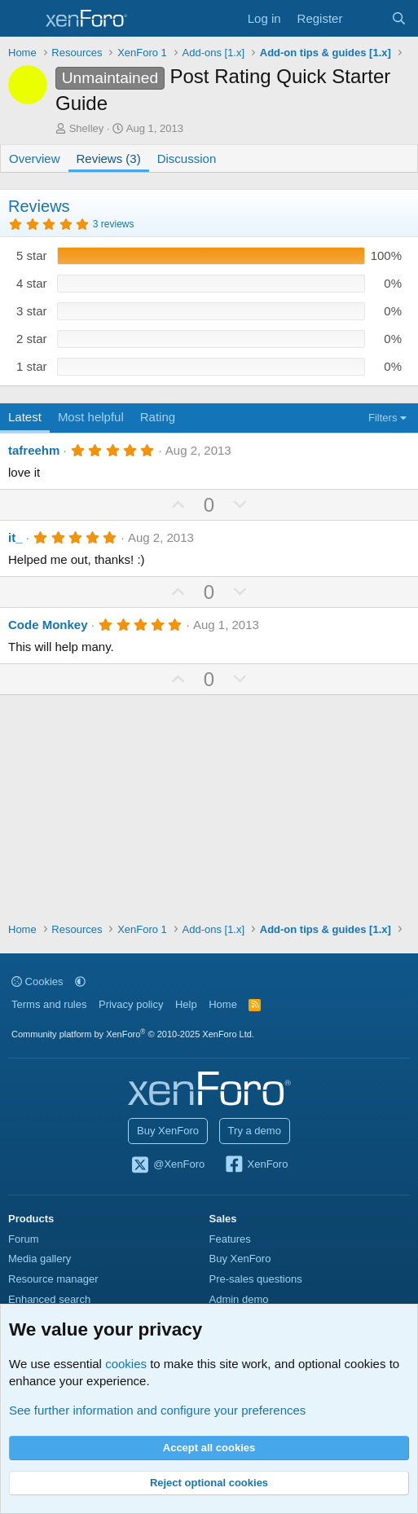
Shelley (86, 128)
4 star (31, 283)
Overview (34, 158)
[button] (80, 981)
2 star (31, 338)
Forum (23, 1239)
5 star (31, 255)
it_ (15, 537)
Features (230, 1239)
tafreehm (33, 450)
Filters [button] (382, 418)
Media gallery (39, 1258)
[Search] (399, 18)
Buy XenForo (168, 1130)
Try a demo (254, 1130)
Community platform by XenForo (132, 1034)
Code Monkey (48, 625)
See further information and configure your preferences (157, 1410)
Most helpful (91, 417)
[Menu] (22, 18)
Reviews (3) (109, 158)
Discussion (187, 158)
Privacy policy (131, 1004)
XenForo (256, 1165)
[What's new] (366, 18)
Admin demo (239, 1299)
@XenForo (167, 1165)
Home (223, 1004)
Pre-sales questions (255, 1279)
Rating (157, 417)
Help (186, 1004)
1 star (31, 366)
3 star (31, 311)
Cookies (37, 981)
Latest (25, 417)
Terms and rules (48, 1004)
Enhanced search (49, 1299)
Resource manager (53, 1279)
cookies (126, 1364)
